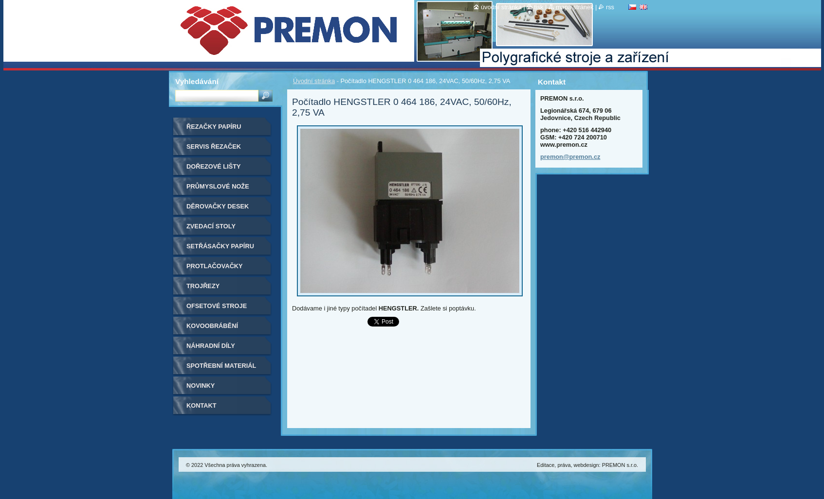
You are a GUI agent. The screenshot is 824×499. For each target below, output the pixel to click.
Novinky (200, 385)
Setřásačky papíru (220, 246)
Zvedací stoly (211, 226)
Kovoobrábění (212, 325)
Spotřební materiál (221, 365)
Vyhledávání (197, 81)
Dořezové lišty (213, 166)
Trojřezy (203, 286)
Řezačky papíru (213, 126)
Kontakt (201, 405)
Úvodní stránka (314, 81)
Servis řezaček (213, 146)
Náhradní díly (210, 345)
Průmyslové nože (217, 186)
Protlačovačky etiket (214, 269)
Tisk (538, 7)
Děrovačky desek (217, 206)
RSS (610, 7)
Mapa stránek (575, 7)
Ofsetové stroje (216, 306)
